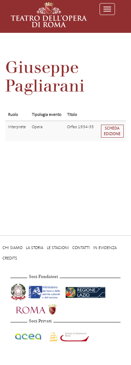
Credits (9, 258)
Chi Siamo (12, 247)
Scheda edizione (112, 131)
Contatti (81, 247)
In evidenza (105, 247)
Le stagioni (58, 247)
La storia (34, 247)
